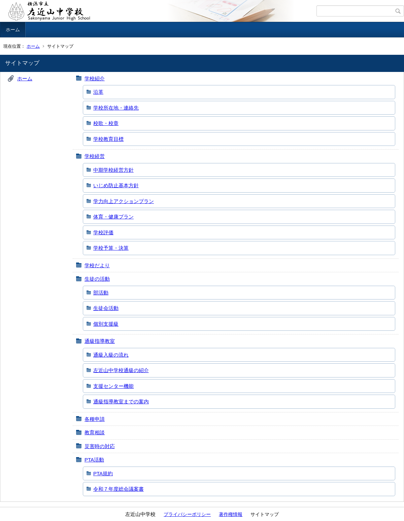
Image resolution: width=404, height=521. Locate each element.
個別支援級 (106, 324)
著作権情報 (230, 514)
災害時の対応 (100, 446)
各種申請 (95, 419)
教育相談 (95, 432)
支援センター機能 (113, 386)
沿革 (98, 92)
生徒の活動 (97, 279)
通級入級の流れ (111, 355)
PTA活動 (94, 460)
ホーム (13, 29)
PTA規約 (103, 473)
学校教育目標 (108, 139)
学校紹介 (95, 78)
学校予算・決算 (111, 248)
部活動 (100, 292)
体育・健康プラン (113, 216)
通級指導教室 (100, 341)
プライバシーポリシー (187, 514)
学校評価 (103, 232)
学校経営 (95, 156)
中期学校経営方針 (113, 170)
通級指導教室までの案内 (121, 401)
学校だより (97, 265)
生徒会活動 (106, 308)
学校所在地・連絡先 (116, 108)
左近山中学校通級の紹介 (121, 370)
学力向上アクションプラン (123, 201)
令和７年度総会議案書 (118, 489)
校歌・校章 (106, 123)
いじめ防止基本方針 (116, 185)
